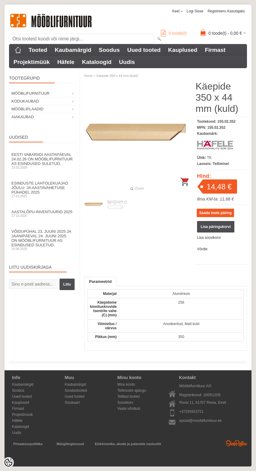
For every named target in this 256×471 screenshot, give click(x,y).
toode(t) (174, 33)
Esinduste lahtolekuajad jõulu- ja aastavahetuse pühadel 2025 (42, 189)
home (88, 75)
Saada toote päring (215, 213)
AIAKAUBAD (22, 117)
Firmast (215, 50)
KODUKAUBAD (25, 101)
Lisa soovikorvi (209, 238)
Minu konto (126, 384)
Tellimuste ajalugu (131, 390)
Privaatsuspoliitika (27, 444)
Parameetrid (100, 281)
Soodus (109, 50)
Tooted (38, 50)
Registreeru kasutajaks (226, 11)
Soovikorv (125, 402)
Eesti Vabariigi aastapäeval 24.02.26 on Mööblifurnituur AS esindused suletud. (42, 160)
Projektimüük (32, 62)
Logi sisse (195, 11)
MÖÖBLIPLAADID (27, 109)
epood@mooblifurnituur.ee (200, 421)
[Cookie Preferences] (8, 462)
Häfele (65, 62)
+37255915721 (191, 411)
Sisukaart (72, 402)
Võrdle (202, 249)
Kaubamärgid (73, 50)
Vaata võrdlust (128, 408)
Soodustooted (76, 390)
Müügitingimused (70, 444)
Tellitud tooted (128, 396)
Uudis (127, 62)
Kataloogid (96, 62)
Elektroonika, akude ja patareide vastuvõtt (128, 444)
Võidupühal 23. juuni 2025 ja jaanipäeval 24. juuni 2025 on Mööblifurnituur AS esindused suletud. (42, 240)
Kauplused (182, 50)
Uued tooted (144, 50)
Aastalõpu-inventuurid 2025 (42, 213)
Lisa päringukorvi (216, 227)
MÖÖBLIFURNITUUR (30, 93)
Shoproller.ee (236, 443)
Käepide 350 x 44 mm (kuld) (117, 75)
